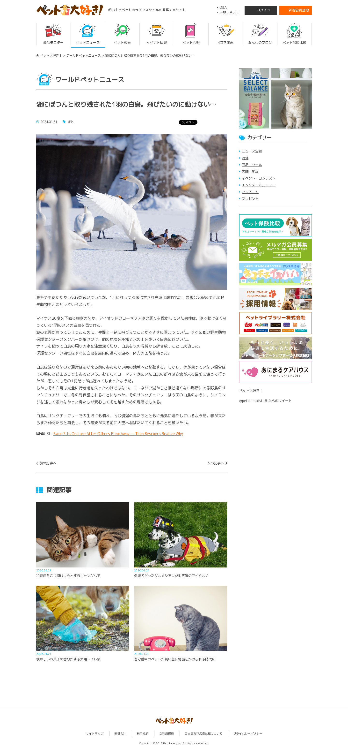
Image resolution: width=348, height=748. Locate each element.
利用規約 (142, 734)
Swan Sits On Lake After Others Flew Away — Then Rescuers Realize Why (118, 433)
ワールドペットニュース (83, 55)
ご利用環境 (166, 734)
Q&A (223, 7)
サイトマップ (94, 734)
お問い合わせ (229, 12)
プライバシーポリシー (247, 734)
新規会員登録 (299, 10)
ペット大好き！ (51, 55)
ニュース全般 (252, 151)
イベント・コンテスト (259, 178)
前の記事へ (47, 463)
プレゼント (250, 198)
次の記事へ (215, 463)
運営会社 (120, 734)
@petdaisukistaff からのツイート (265, 400)
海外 (245, 158)
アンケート (250, 191)
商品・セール (252, 164)
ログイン (263, 10)
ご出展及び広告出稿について (203, 734)
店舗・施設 (250, 171)
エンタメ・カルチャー (259, 185)
